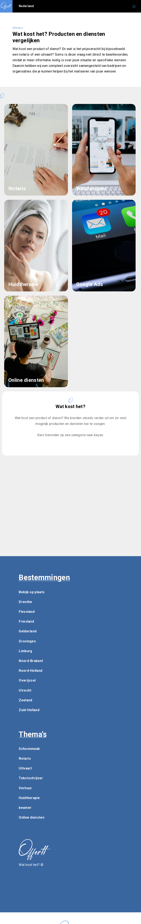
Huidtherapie (29, 798)
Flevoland (27, 612)
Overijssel (27, 680)
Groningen (27, 641)
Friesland (26, 621)
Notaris (25, 758)
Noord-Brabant (31, 661)
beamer (25, 808)
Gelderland (27, 631)
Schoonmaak (29, 749)
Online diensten (31, 817)
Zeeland (25, 700)
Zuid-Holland (29, 710)
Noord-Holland (30, 671)
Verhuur (25, 788)
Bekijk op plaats (32, 592)
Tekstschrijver (31, 778)
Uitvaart (25, 768)
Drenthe (25, 602)
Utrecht (25, 690)
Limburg (25, 651)
